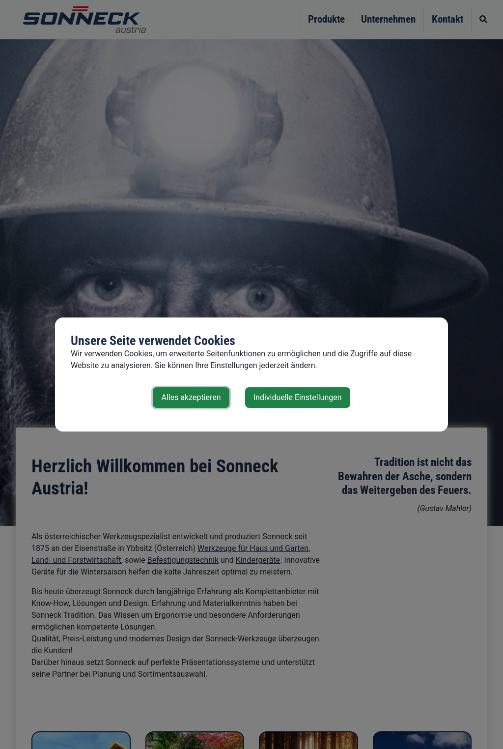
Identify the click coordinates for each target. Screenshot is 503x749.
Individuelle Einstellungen (297, 397)
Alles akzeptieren (191, 397)
